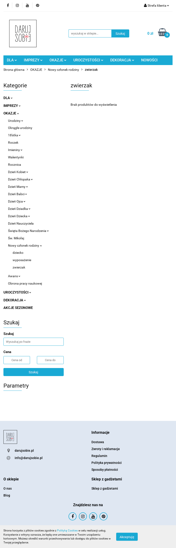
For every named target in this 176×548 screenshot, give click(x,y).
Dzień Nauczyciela (21, 223)
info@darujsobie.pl (29, 458)
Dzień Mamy (18, 186)
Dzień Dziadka (19, 209)
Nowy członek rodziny (25, 245)
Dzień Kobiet (18, 172)
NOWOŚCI (149, 60)
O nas (7, 488)
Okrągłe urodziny (20, 128)
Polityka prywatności (106, 463)
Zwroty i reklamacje (105, 449)
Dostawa (97, 442)
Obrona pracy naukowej (25, 283)
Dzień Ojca (16, 201)
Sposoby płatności (104, 469)
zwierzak (19, 267)
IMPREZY (33, 60)
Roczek (13, 142)
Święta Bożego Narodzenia (28, 231)
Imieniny (15, 150)
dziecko (18, 252)
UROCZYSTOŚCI (88, 60)
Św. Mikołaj (16, 238)
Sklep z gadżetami (104, 488)
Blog (6, 495)
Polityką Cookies (67, 530)
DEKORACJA (122, 60)
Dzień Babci (17, 194)
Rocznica (14, 164)
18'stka (14, 135)
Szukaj (33, 372)
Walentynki (16, 157)
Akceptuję (127, 537)
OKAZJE (58, 60)
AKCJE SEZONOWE (18, 308)
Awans (14, 276)
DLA (12, 60)
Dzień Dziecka (19, 216)
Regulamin (99, 456)
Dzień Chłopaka (20, 179)
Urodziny (15, 121)
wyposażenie (22, 260)
